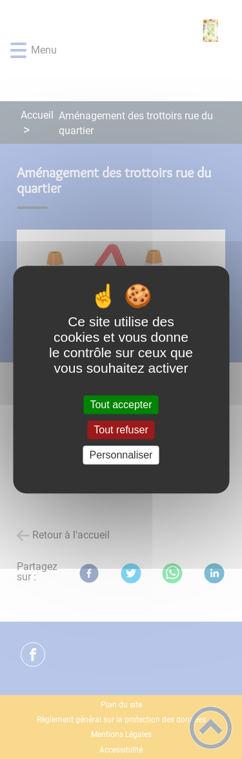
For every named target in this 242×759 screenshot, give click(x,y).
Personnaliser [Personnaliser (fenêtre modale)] (121, 454)
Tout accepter (121, 404)
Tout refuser (121, 429)
